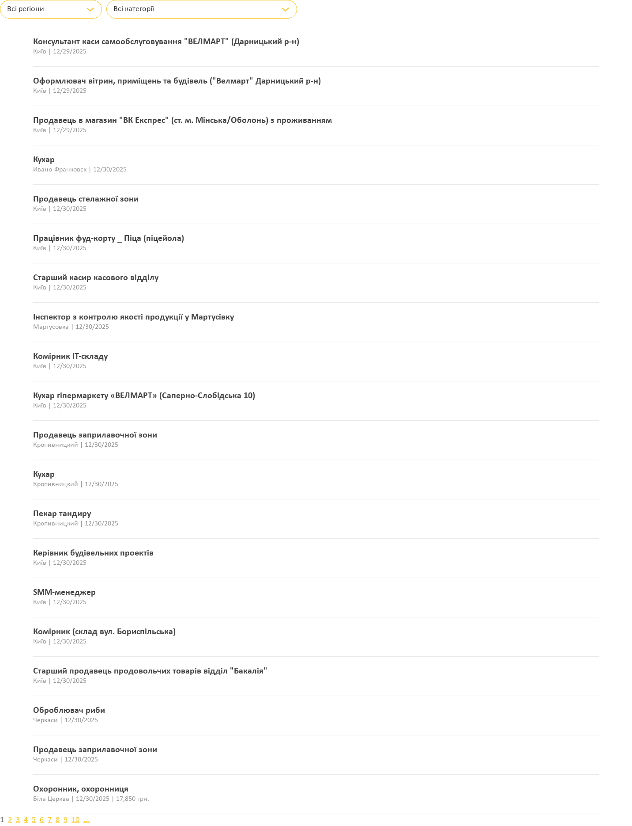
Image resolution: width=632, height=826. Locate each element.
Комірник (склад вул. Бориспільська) (104, 632)
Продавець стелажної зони (86, 199)
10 (75, 820)
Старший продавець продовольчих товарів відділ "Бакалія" (150, 671)
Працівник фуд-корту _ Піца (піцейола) (108, 238)
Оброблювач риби (69, 710)
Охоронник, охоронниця (80, 789)
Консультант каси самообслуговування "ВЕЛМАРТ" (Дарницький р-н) (166, 42)
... (86, 820)
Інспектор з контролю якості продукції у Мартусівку (133, 317)
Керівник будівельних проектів (93, 553)
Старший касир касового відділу (95, 278)
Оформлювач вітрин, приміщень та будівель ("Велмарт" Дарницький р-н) (177, 81)
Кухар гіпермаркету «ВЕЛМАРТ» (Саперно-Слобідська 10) (144, 396)
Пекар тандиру (62, 514)
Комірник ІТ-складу (70, 356)
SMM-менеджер (64, 592)
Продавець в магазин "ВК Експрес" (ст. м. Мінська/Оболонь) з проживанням (182, 120)
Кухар (44, 160)
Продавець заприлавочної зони (95, 435)
